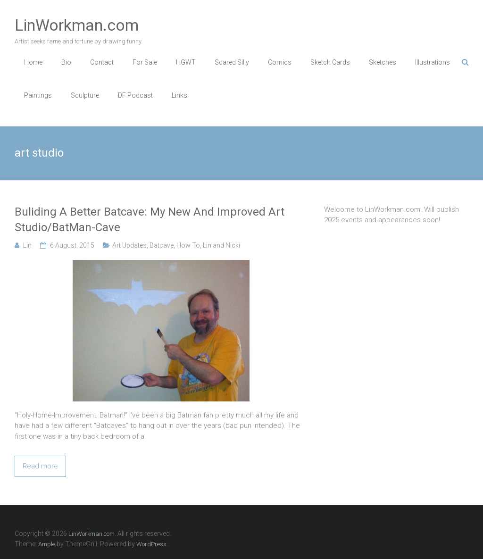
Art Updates (129, 245)
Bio (66, 62)
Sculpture (85, 95)
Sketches (382, 62)
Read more (40, 466)
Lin (27, 245)
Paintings (38, 95)
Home (33, 62)
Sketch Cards (330, 62)
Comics (279, 62)
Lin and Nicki (221, 245)
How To (188, 245)
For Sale (145, 62)
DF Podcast (135, 95)
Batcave (162, 245)
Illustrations (432, 62)
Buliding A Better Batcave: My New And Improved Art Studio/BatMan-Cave (149, 219)
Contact (102, 62)
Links (179, 95)
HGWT (186, 62)
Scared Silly (232, 62)
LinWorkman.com (77, 25)
